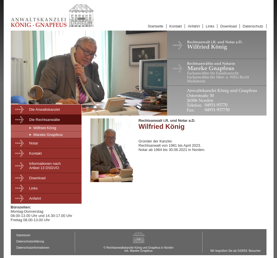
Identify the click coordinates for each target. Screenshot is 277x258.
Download (228, 26)
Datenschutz (253, 26)
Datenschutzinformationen (32, 247)
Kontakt (175, 26)
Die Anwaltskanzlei (44, 109)
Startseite (155, 26)
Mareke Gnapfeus (48, 135)
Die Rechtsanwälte (44, 120)
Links (210, 26)
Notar (33, 143)
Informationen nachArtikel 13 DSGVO (45, 165)
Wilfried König (45, 128)
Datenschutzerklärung (30, 241)
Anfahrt (194, 26)
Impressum (23, 235)
